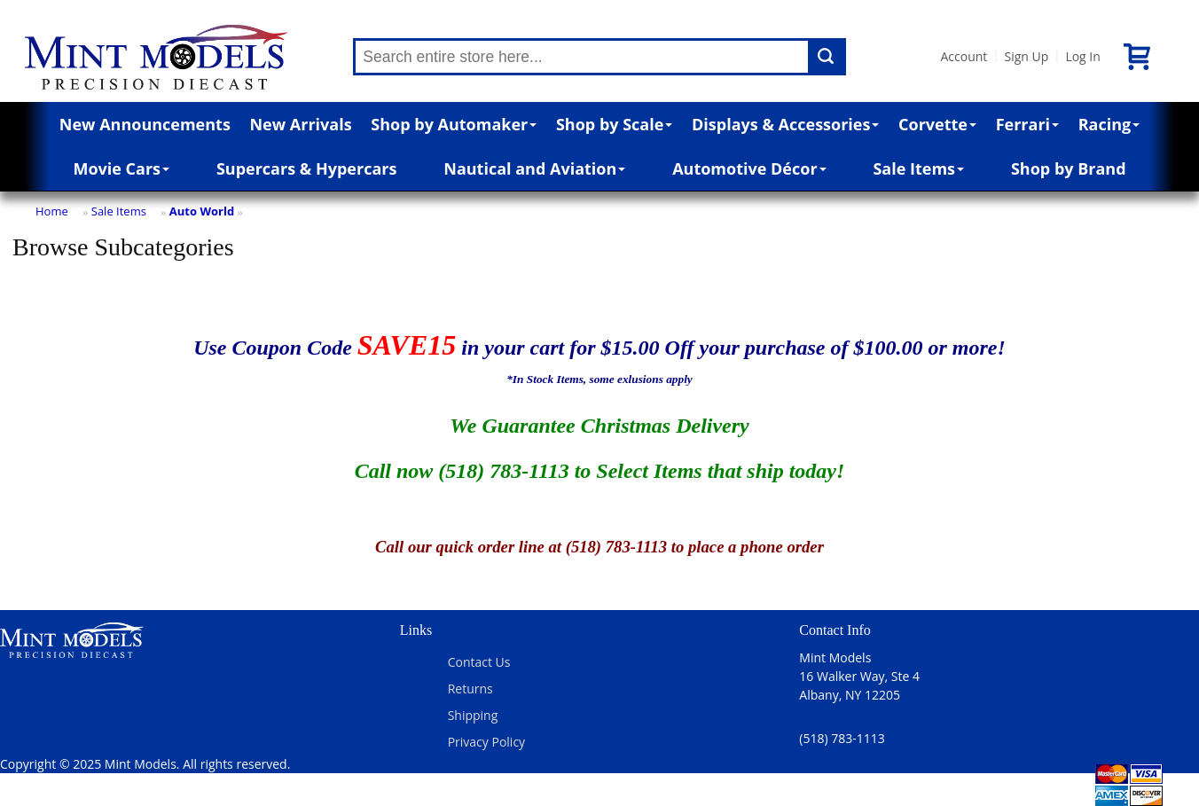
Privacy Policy (486, 741)
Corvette (937, 124)
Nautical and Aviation (534, 168)
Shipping (473, 715)
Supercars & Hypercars (306, 168)
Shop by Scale (614, 124)
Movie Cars (121, 168)
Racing (1109, 124)
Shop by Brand (1068, 168)
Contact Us (479, 661)
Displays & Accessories (785, 124)
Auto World (201, 211)
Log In (1082, 56)
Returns (470, 688)
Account (963, 56)
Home (51, 211)
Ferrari (1027, 124)
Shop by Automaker (454, 124)
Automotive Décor (749, 168)
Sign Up (1026, 56)
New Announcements (145, 124)
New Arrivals (300, 124)
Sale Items (918, 168)
